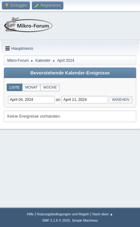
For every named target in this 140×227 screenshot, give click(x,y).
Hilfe (30, 214)
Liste (14, 87)
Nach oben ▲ (102, 214)
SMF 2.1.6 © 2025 (56, 220)
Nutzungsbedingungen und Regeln (63, 214)
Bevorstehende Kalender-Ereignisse (70, 72)
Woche (50, 87)
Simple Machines (85, 220)
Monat (31, 87)
